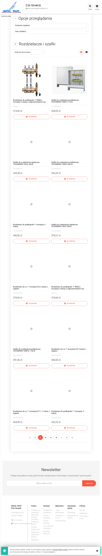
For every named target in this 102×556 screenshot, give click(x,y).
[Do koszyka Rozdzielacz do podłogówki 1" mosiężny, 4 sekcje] (69, 428)
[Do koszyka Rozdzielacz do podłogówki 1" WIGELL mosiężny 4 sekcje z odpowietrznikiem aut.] (69, 303)
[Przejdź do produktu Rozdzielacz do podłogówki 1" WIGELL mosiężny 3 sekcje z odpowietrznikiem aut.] (31, 79)
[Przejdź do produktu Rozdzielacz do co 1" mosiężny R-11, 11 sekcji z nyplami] (31, 391)
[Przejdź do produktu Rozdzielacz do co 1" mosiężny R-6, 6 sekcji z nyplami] (31, 266)
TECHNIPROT (56, 106)
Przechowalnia (60, 521)
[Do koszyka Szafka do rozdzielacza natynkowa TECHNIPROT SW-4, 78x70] (31, 179)
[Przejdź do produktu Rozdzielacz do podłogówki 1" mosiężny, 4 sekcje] (69, 391)
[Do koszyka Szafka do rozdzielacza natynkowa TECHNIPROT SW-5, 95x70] (69, 241)
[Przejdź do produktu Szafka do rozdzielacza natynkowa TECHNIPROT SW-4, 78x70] (31, 142)
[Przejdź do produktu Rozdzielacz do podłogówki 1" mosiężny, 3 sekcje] (31, 204)
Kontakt (82, 510)
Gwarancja (71, 512)
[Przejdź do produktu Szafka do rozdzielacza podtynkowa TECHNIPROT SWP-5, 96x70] (69, 142)
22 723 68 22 (18, 520)
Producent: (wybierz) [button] (22, 25)
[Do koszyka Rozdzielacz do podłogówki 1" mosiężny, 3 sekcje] (31, 241)
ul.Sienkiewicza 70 (17, 512)
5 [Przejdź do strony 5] (56, 437)
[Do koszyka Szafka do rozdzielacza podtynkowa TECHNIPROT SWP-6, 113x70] (31, 365)
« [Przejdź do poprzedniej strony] (29, 437)
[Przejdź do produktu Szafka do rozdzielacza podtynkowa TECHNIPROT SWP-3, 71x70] (69, 79)
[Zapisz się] (89, 483)
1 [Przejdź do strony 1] (35, 437)
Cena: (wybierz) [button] (20, 31)
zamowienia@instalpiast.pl (18, 523)
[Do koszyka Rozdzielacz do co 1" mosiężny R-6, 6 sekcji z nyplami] (31, 303)
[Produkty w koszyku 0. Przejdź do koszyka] (97, 7)
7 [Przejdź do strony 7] (66, 437)
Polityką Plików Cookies (60, 549)
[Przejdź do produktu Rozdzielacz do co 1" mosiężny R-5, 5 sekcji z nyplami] (69, 328)
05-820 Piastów (16, 515)
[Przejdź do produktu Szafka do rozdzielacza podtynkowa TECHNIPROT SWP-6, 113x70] (31, 328)
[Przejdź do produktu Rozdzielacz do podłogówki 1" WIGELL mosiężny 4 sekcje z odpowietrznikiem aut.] (69, 266)
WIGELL (16, 106)
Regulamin (35, 540)
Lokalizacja (83, 513)
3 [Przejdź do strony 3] (45, 437)
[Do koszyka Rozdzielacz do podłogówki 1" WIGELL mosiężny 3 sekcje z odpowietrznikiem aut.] (31, 116)
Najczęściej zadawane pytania (35, 534)
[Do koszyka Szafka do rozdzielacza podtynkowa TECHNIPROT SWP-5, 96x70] (69, 179)
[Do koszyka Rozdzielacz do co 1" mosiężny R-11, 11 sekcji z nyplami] (31, 428)
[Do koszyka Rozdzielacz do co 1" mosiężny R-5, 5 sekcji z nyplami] (69, 365)
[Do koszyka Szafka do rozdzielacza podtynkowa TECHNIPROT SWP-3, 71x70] (69, 116)
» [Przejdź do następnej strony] (72, 437)
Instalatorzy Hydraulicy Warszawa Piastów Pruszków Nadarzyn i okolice (35, 517)
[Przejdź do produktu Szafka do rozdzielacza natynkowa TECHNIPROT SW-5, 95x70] (69, 204)
